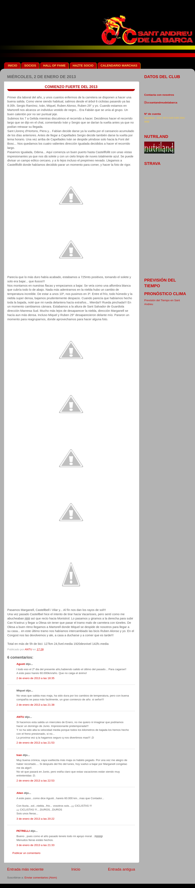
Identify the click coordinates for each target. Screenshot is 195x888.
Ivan (19, 755)
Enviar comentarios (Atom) (41, 877)
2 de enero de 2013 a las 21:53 (35, 742)
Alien (19, 792)
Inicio (75, 869)
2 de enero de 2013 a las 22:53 (35, 780)
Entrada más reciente (25, 869)
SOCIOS (30, 65)
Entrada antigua (121, 869)
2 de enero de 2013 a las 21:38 (35, 704)
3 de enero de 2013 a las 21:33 (35, 845)
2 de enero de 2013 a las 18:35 (35, 678)
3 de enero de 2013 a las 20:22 (35, 818)
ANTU (20, 716)
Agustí (20, 663)
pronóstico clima (165, 293)
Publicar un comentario (26, 853)
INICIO (12, 65)
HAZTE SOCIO (83, 65)
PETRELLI (23, 830)
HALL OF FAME (54, 65)
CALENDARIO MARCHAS (119, 65)
